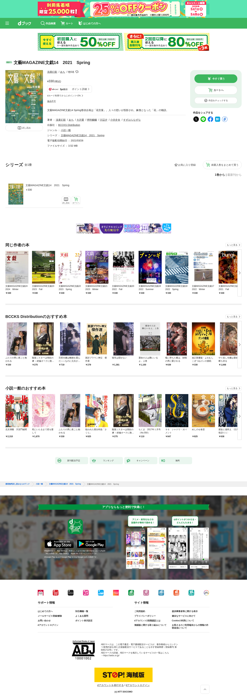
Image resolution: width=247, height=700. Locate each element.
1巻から (220, 174)
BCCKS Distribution (69, 125)
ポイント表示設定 (83, 620)
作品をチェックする (218, 100)
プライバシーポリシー (145, 616)
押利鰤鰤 (92, 119)
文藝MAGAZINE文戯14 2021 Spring (47, 185)
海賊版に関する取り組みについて (150, 625)
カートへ (219, 90)
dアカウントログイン (48, 625)
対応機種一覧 (81, 611)
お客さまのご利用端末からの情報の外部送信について (190, 626)
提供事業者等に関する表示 (185, 611)
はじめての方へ (45, 611)
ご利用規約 (139, 611)
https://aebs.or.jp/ (111, 655)
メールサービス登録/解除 (50, 616)
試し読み (26, 128)
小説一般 (66, 130)
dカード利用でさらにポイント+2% (64, 95)
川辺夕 (103, 119)
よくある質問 (81, 616)
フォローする (77, 72)
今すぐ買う (218, 78)
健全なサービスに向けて (183, 616)
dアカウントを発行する (110, 685)
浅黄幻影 (52, 71)
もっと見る (232, 245)
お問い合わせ (44, 620)
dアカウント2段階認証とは (147, 620)
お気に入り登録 (187, 164)
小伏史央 (115, 119)
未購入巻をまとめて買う (225, 164)
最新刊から (234, 174)
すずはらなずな (132, 119)
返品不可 (51, 101)
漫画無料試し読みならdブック (17, 484)
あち (62, 71)
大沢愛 (80, 119)
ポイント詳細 (79, 89)
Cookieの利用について (183, 620)
